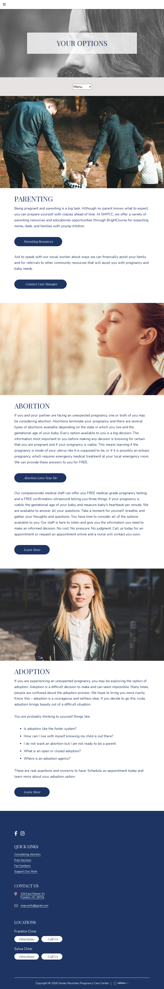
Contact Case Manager (41, 284)
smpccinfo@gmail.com (34, 905)
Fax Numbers (22, 866)
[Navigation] (5, 4)
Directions (26, 939)
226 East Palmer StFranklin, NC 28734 (33, 895)
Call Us (52, 939)
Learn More (32, 550)
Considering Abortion (27, 854)
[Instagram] (22, 833)
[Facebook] (15, 833)
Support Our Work (25, 871)
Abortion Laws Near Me (40, 478)
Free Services (22, 860)
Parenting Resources (38, 241)
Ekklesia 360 (121, 983)
